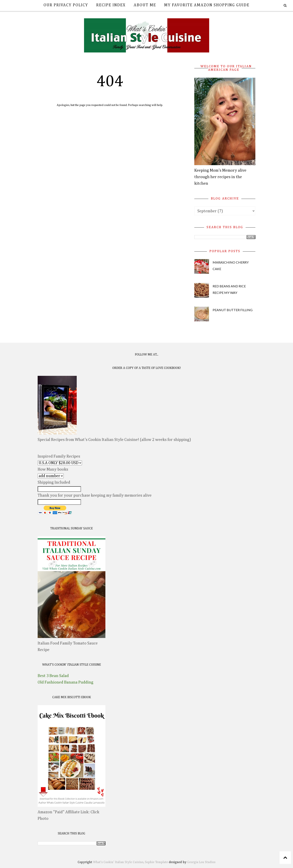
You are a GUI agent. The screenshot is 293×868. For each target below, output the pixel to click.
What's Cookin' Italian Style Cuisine (118, 862)
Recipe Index (111, 5)
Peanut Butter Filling (233, 310)
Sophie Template (156, 862)
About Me (145, 5)
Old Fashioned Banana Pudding (65, 682)
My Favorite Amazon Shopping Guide (206, 5)
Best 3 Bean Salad (53, 676)
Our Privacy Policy (66, 5)
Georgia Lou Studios (201, 862)
